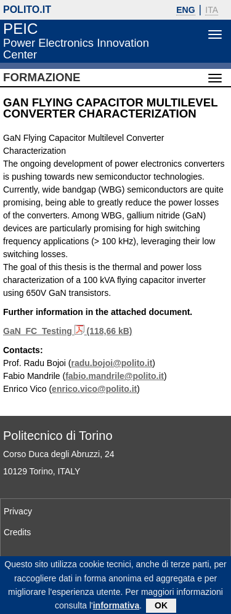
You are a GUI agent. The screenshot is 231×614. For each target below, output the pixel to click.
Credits (17, 532)
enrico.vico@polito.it (94, 389)
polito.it (27, 9)
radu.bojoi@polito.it (112, 363)
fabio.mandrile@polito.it (114, 376)
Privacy (18, 511)
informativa (116, 608)
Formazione (41, 77)
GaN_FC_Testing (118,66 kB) (67, 331)
